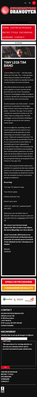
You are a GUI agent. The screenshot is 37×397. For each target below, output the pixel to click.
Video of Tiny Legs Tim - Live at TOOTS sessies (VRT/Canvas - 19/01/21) (18, 263)
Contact (19, 37)
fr (34, 3)
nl (25, 3)
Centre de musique (21, 27)
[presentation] (11, 357)
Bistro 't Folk (10, 32)
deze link (22, 218)
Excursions (25, 32)
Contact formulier (7, 325)
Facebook (7, 251)
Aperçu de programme (18, 282)
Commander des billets (18, 288)
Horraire (7, 37)
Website (7, 249)
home (5, 27)
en (30, 3)
